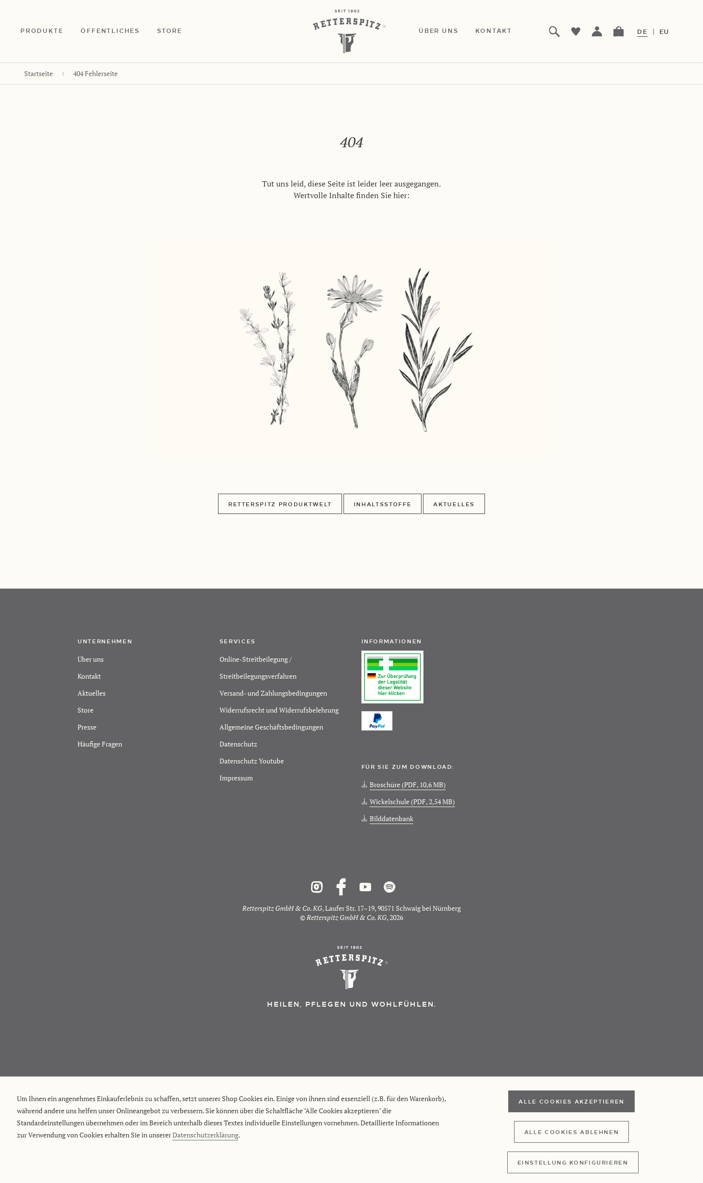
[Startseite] (38, 73)
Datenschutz (238, 743)
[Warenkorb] (618, 31)
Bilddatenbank (387, 818)
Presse (87, 727)
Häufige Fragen (100, 743)
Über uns (91, 659)
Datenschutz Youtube (251, 760)
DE (642, 31)
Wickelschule (408, 801)
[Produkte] (50, 31)
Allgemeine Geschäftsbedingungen (271, 727)
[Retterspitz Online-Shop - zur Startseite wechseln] (352, 31)
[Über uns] (447, 31)
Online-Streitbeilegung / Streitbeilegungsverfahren (258, 667)
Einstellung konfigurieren (572, 1162)
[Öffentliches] (118, 31)
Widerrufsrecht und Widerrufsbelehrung (279, 710)
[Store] (178, 31)
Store (86, 710)
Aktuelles (454, 504)
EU (664, 31)
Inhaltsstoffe (382, 504)
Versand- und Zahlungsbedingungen (273, 693)
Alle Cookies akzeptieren (571, 1101)
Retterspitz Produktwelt (280, 504)
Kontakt (89, 676)
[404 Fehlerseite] (95, 73)
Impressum (236, 777)
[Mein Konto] (597, 31)
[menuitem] (50, 31)
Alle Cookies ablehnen (571, 1132)
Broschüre (403, 784)
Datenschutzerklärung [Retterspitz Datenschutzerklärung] (205, 1134)
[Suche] (554, 31)
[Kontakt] (502, 31)
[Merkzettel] (576, 31)
